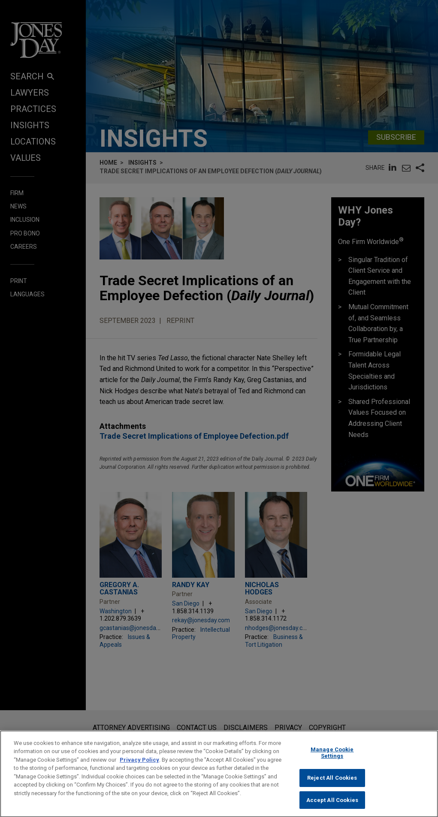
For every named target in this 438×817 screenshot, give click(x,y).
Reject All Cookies (332, 785)
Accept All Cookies (332, 807)
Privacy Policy (139, 767)
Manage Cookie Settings (332, 760)
